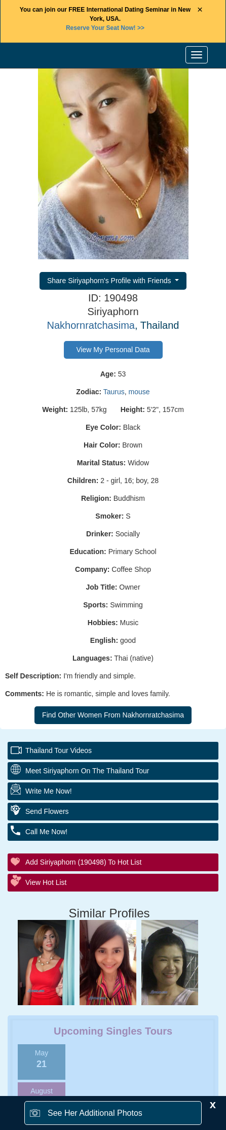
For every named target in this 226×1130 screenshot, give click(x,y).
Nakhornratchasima (91, 325)
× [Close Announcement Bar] (200, 10)
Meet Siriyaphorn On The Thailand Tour (87, 771)
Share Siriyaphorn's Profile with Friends (110, 281)
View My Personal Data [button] (112, 350)
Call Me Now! (46, 832)
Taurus (114, 392)
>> (105, 27)
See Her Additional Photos (95, 1113)
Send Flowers (47, 811)
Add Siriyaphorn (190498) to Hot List (83, 862)
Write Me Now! (48, 791)
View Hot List (45, 882)
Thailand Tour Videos (58, 750)
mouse (139, 392)
